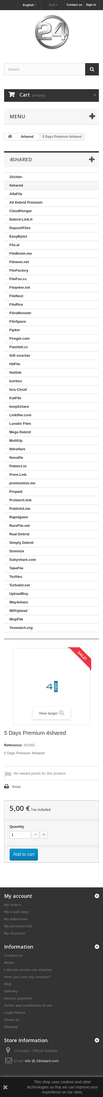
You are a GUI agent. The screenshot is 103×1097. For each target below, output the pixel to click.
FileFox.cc (18, 279)
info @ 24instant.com (42, 1061)
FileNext (16, 296)
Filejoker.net (19, 287)
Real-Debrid (19, 534)
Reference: (13, 745)
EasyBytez (18, 236)
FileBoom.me (20, 253)
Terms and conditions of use (28, 1005)
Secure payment (18, 998)
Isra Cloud (18, 389)
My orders (12, 905)
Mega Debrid (20, 432)
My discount (14, 933)
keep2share (19, 406)
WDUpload (18, 611)
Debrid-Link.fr (21, 219)
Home (9, 963)
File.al (14, 245)
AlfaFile (15, 194)
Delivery (11, 991)
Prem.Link (18, 474)
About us (12, 1020)
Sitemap (11, 1027)
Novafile (16, 457)
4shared (16, 185)
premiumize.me (22, 483)
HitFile (14, 364)
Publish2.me (19, 509)
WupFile (16, 619)
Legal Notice (14, 1013)
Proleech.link (20, 500)
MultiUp (16, 440)
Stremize (16, 551)
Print (16, 787)
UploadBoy (18, 594)
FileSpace (17, 321)
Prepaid (16, 492)
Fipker (14, 330)
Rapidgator (18, 517)
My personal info (18, 926)
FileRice (16, 304)
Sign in (91, 4)
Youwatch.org (21, 628)
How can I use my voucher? (27, 977)
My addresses (16, 919)
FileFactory (18, 270)
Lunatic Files (20, 423)
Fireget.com (19, 338)
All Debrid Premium (26, 202)
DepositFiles (19, 228)
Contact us (74, 4)
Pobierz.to (18, 466)
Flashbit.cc (18, 347)
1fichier (15, 177)
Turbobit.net (19, 585)
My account (18, 896)
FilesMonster (20, 313)
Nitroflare (17, 449)
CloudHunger (20, 211)
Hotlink (15, 372)
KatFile (15, 398)
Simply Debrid (21, 543)
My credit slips (16, 912)
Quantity (17, 827)
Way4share (18, 602)
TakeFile (16, 568)
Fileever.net (19, 262)
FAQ (8, 984)
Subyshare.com (22, 560)
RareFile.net (19, 526)
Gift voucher (19, 355)
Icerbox (15, 381)
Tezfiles (15, 577)
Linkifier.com (20, 415)
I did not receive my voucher (28, 970)
